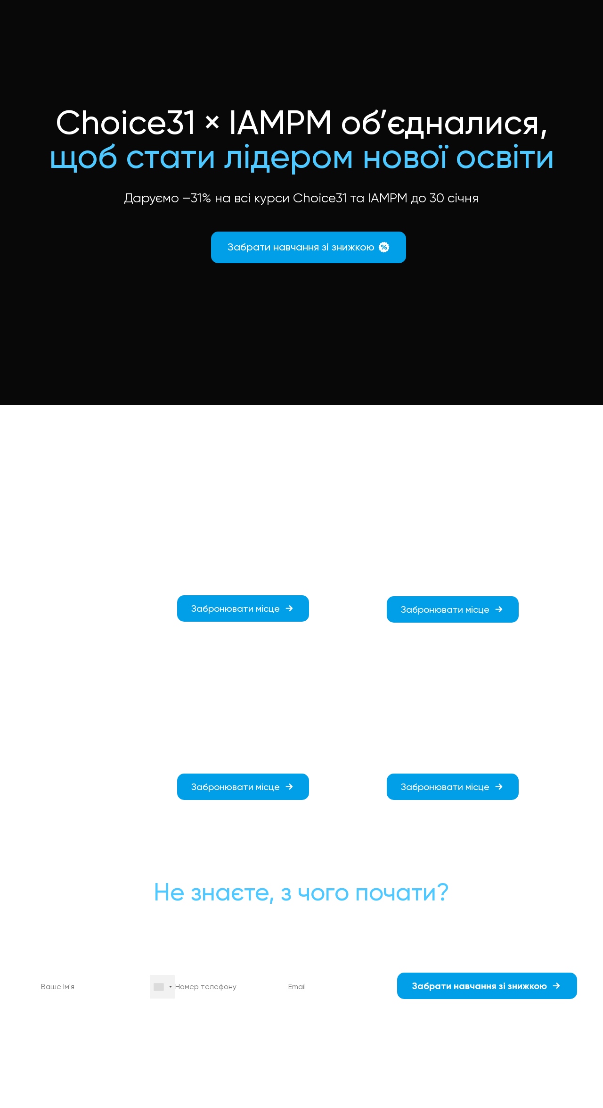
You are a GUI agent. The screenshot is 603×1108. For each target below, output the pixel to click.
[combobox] (162, 986)
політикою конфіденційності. (483, 1029)
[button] (308, 247)
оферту (203, 1029)
